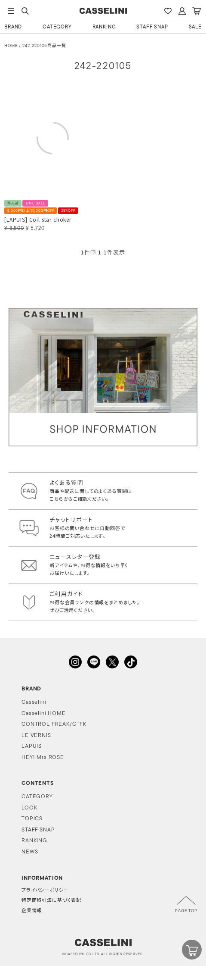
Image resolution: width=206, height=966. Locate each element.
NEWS (30, 852)
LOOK (29, 808)
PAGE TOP (186, 911)
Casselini (34, 702)
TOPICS (32, 819)
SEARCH (24, 11)
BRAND (13, 27)
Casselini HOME (44, 713)
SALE (195, 27)
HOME (11, 46)
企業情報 (32, 911)
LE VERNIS (36, 735)
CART (196, 11)
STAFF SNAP (152, 27)
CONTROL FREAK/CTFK (54, 724)
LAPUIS (32, 746)
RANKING (104, 27)
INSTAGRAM (75, 662)
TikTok (130, 662)
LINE (93, 662)
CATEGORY (57, 27)
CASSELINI (103, 11)
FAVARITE (167, 11)
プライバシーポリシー (45, 890)
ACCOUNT (181, 11)
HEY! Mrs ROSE (43, 757)
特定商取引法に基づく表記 (51, 900)
